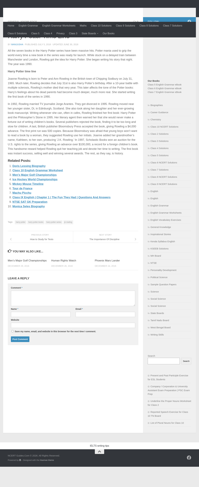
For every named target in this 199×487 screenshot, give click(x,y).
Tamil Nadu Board (159, 340)
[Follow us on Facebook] (189, 42)
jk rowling (68, 242)
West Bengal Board (160, 347)
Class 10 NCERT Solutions (164, 147)
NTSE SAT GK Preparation (29, 222)
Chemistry (155, 139)
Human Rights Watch (63, 280)
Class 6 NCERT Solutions (163, 182)
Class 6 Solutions (17, 33)
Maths (83, 25)
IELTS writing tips (99, 466)
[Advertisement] (173, 70)
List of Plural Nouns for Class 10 (167, 443)
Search (151, 376)
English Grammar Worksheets (58, 25)
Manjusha (17, 64)
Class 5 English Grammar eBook (165, 105)
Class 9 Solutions (125, 25)
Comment (16, 308)
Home (11, 25)
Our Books (109, 33)
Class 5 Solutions (159, 175)
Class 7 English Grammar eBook (165, 112)
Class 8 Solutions (149, 25)
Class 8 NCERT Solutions (163, 197)
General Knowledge (22, 42)
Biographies (156, 125)
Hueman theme (47, 480)
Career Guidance (159, 132)
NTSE (153, 283)
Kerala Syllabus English (162, 261)
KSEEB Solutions (159, 269)
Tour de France (22, 208)
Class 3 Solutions (159, 161)
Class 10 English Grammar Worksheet (37, 190)
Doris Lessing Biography (29, 186)
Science (154, 312)
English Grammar (28, 25)
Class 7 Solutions (172, 25)
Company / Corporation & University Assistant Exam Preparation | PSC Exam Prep (169, 410)
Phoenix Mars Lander (107, 280)
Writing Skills (157, 355)
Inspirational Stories (160, 254)
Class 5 (35, 33)
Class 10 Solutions (101, 25)
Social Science (158, 319)
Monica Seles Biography (28, 226)
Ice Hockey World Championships (35, 199)
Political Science (158, 297)
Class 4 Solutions (159, 168)
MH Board (155, 276)
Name (14, 329)
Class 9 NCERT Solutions (163, 204)
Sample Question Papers (163, 304)
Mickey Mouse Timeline (28, 204)
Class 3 (73, 33)
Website (15, 340)
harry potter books (35, 242)
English (154, 211)
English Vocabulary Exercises (165, 240)
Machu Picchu (21, 213)
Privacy (60, 33)
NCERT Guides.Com (38, 10)
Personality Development (163, 290)
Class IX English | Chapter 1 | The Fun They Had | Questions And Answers (61, 217)
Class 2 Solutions (159, 154)
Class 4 (48, 33)
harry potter (20, 242)
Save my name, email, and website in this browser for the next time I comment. (55, 351)
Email (79, 329)
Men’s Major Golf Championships (34, 195)
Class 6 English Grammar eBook (165, 108)
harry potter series (53, 242)
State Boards (89, 33)
